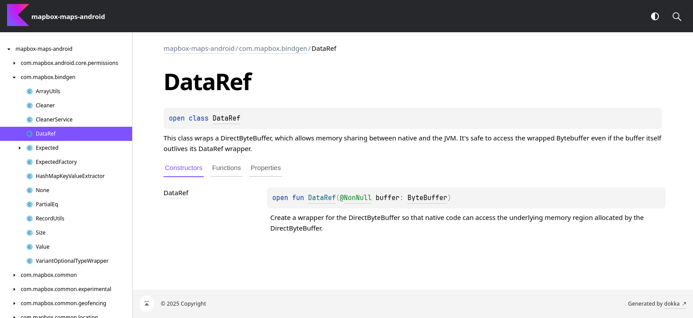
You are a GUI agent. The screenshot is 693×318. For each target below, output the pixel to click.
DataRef (226, 118)
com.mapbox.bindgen (273, 48)
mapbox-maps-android (199, 48)
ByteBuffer (427, 197)
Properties (266, 167)
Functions (226, 167)
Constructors (183, 167)
